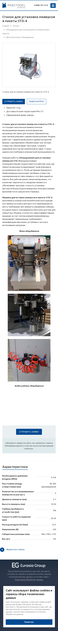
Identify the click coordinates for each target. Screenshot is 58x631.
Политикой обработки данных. (29, 580)
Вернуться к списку (12, 550)
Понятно (29, 622)
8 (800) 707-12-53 (41, 5)
